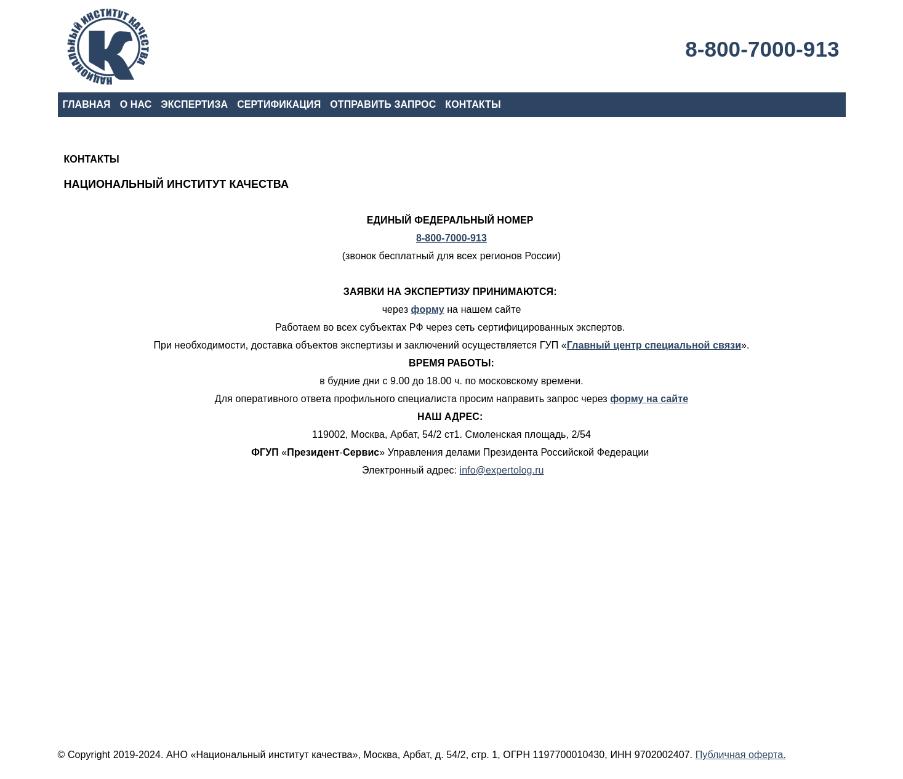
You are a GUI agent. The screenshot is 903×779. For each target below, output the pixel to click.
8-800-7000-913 (762, 49)
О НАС (136, 104)
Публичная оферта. (741, 754)
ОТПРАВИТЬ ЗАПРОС (383, 104)
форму (427, 309)
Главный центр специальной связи (654, 345)
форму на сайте (649, 399)
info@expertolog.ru (502, 470)
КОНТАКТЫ (472, 104)
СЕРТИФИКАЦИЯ (279, 104)
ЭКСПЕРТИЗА (194, 104)
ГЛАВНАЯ (87, 104)
